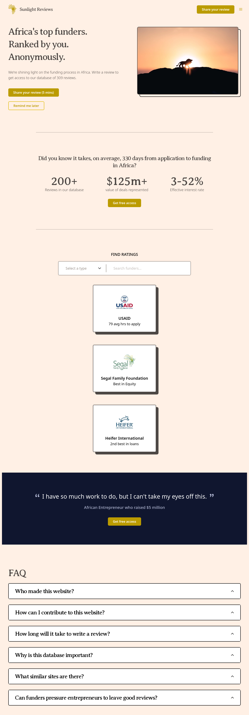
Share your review (215, 9)
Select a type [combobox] (76, 268)
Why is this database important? (124, 655)
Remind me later (26, 106)
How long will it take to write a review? (124, 633)
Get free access (124, 203)
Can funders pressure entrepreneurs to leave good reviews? (124, 697)
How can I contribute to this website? (124, 612)
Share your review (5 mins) (33, 92)
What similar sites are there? (124, 676)
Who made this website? (124, 591)
